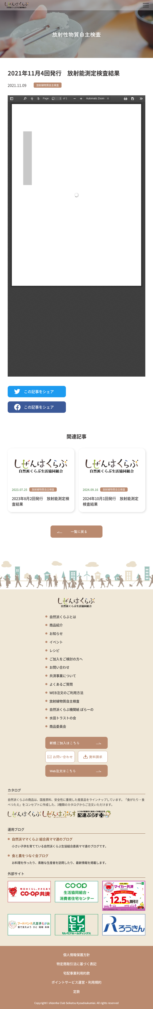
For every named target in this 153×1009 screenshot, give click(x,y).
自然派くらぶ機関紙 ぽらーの (71, 709)
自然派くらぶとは (62, 617)
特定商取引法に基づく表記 (76, 963)
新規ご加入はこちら (75, 742)
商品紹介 (56, 625)
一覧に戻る (72, 531)
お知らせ (56, 633)
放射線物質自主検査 (47, 85)
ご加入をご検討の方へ (66, 659)
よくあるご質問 (61, 684)
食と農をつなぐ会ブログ (30, 855)
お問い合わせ (59, 667)
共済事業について (62, 676)
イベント (56, 642)
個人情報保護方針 (76, 954)
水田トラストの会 (62, 718)
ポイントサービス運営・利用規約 (76, 982)
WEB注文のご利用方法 (66, 693)
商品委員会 (57, 726)
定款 (76, 991)
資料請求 (92, 756)
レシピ (54, 650)
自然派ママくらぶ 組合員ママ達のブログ (42, 839)
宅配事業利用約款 (76, 973)
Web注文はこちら (75, 770)
